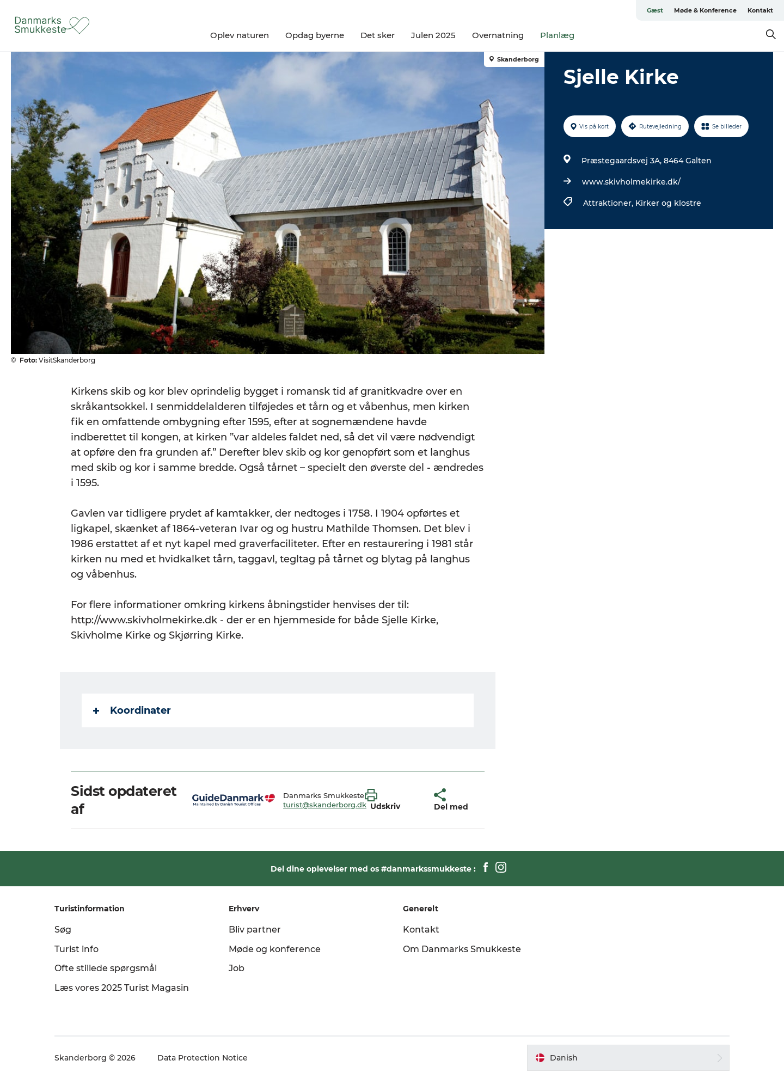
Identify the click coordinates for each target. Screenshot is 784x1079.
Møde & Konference (705, 10)
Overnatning (498, 35)
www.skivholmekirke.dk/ (631, 182)
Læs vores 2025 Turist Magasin (121, 988)
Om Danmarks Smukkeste (462, 949)
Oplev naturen (239, 35)
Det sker (377, 35)
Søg (62, 929)
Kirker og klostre (668, 203)
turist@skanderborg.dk (324, 804)
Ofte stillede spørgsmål (105, 968)
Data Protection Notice (202, 1058)
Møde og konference (275, 949)
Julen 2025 (433, 35)
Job (236, 968)
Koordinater (132, 710)
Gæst (655, 10)
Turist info (76, 949)
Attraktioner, (609, 203)
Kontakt (760, 10)
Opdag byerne (314, 35)
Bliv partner (255, 929)
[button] (391, 800)
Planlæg (557, 35)
